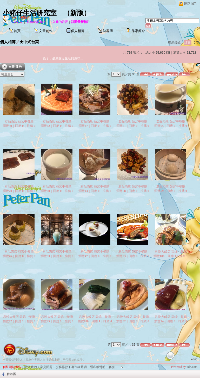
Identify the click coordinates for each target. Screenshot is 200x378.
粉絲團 (11, 374)
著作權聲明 (79, 367)
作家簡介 (138, 31)
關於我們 (30, 367)
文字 (196, 43)
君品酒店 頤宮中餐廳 (19, 121)
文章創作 (45, 31)
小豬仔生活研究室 (30, 13)
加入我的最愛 (58, 22)
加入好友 (16, 22)
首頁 (17, 31)
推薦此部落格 (36, 22)
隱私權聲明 (97, 367)
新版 (77, 13)
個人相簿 (77, 31)
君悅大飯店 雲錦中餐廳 (171, 251)
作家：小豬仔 (19, 17)
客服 (112, 367)
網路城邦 (190, 3)
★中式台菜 (29, 42)
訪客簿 (108, 31)
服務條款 (62, 367)
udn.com (191, 367)
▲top (193, 359)
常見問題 (46, 367)
